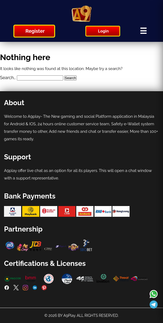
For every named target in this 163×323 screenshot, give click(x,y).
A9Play (69, 315)
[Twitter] (16, 289)
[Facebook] (6, 289)
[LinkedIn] (34, 289)
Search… (8, 77)
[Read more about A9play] (154, 294)
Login (103, 31)
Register (35, 31)
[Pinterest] (44, 289)
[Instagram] (25, 289)
